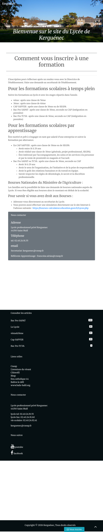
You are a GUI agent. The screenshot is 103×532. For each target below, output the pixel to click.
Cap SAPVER (17, 339)
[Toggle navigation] (97, 3)
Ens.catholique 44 (20, 379)
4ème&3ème (17, 333)
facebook (17, 453)
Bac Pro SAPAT (18, 320)
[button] (7, 21)
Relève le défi (17, 382)
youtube (17, 447)
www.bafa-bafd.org (20, 385)
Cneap (14, 366)
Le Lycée (15, 327)
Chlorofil (15, 372)
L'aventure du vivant (21, 369)
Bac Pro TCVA (17, 346)
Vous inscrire (74, 529)
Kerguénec (9, 3)
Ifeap (13, 375)
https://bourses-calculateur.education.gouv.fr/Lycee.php (61, 208)
